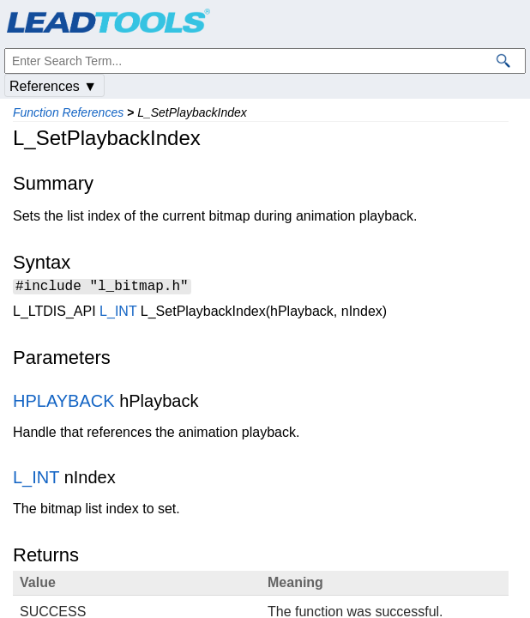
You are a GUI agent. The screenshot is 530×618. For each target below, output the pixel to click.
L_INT (117, 313)
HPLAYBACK (64, 403)
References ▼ (53, 86)
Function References (68, 112)
